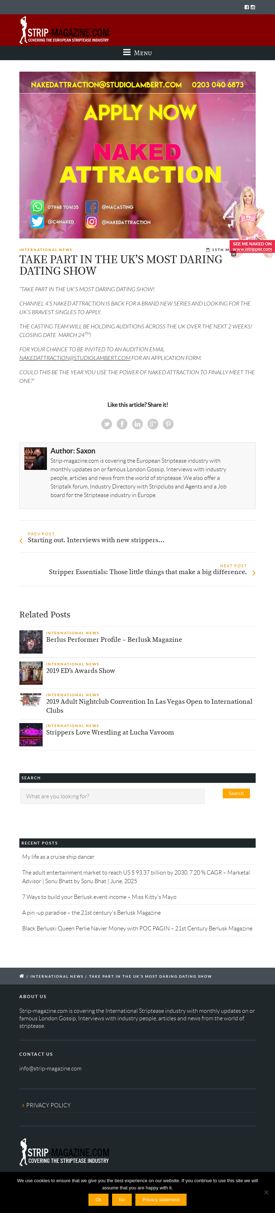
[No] (266, 1192)
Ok (99, 1199)
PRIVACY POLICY (48, 1105)
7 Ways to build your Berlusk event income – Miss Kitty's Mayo (99, 897)
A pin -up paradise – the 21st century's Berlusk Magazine (91, 913)
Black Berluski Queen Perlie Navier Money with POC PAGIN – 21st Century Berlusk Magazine (137, 928)
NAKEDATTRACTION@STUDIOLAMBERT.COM (74, 358)
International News (45, 250)
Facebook (122, 424)
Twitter (106, 424)
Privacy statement (161, 1199)
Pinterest (168, 424)
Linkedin (137, 424)
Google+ (153, 424)
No (122, 1199)
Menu (137, 52)
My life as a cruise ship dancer (58, 857)
